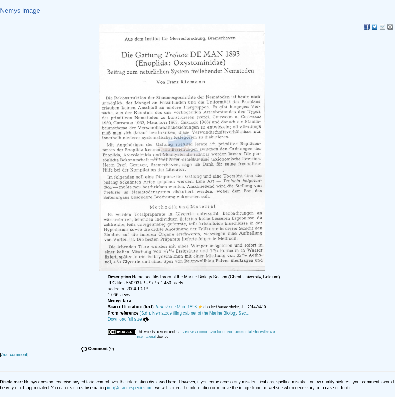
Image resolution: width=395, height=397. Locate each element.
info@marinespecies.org (130, 387)
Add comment (14, 354)
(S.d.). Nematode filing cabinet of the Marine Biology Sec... (195, 313)
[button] (200, 307)
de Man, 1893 (176, 306)
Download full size (128, 319)
